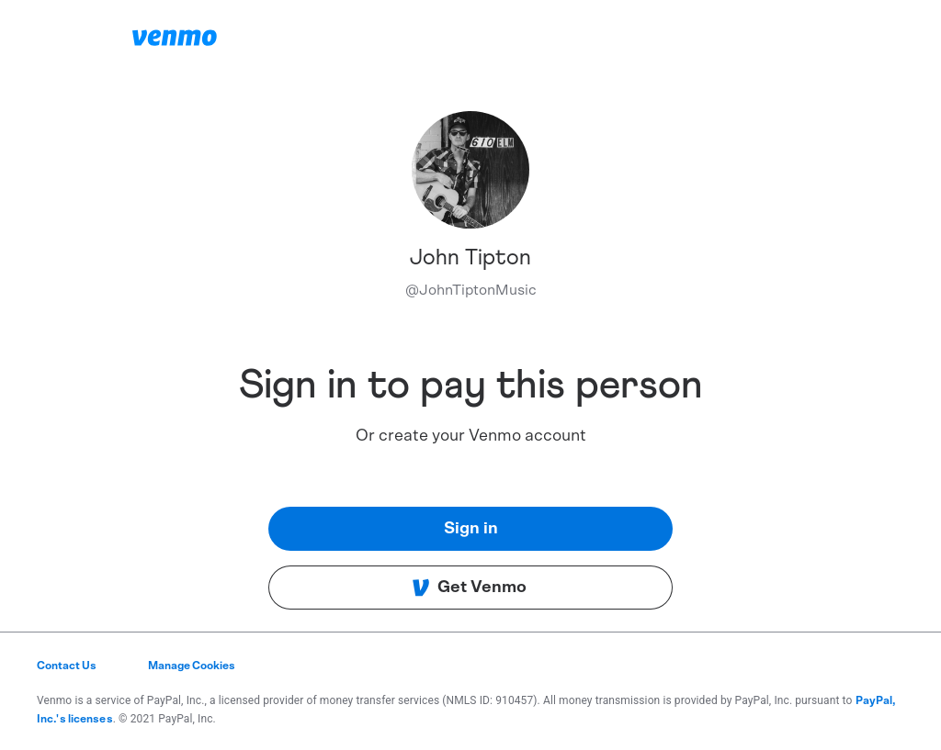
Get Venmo (469, 587)
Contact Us (66, 665)
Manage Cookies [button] (191, 665)
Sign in (471, 529)
